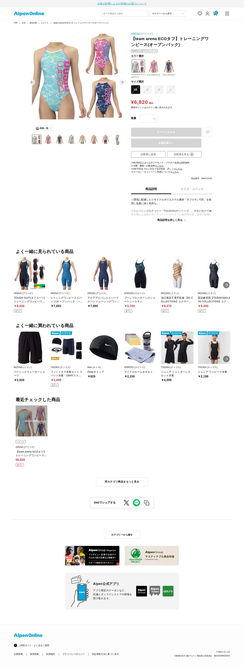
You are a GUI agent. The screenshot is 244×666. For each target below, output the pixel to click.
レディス (45, 23)
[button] (32, 82)
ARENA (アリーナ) (142, 33)
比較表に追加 (148, 154)
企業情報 (18, 654)
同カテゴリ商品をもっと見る (122, 481)
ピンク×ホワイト (154, 68)
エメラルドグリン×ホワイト (138, 69)
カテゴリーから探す (122, 534)
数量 (133, 118)
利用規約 (50, 654)
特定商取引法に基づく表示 (105, 654)
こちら (160, 166)
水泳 (23, 23)
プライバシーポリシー (73, 654)
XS (135, 89)
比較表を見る (184, 154)
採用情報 (34, 654)
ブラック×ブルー (169, 68)
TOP (16, 23)
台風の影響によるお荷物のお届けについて (122, 3)
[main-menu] (227, 13)
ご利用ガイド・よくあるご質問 (33, 645)
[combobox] (124, 13)
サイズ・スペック (192, 189)
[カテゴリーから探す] (168, 13)
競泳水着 (33, 23)
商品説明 (151, 189)
